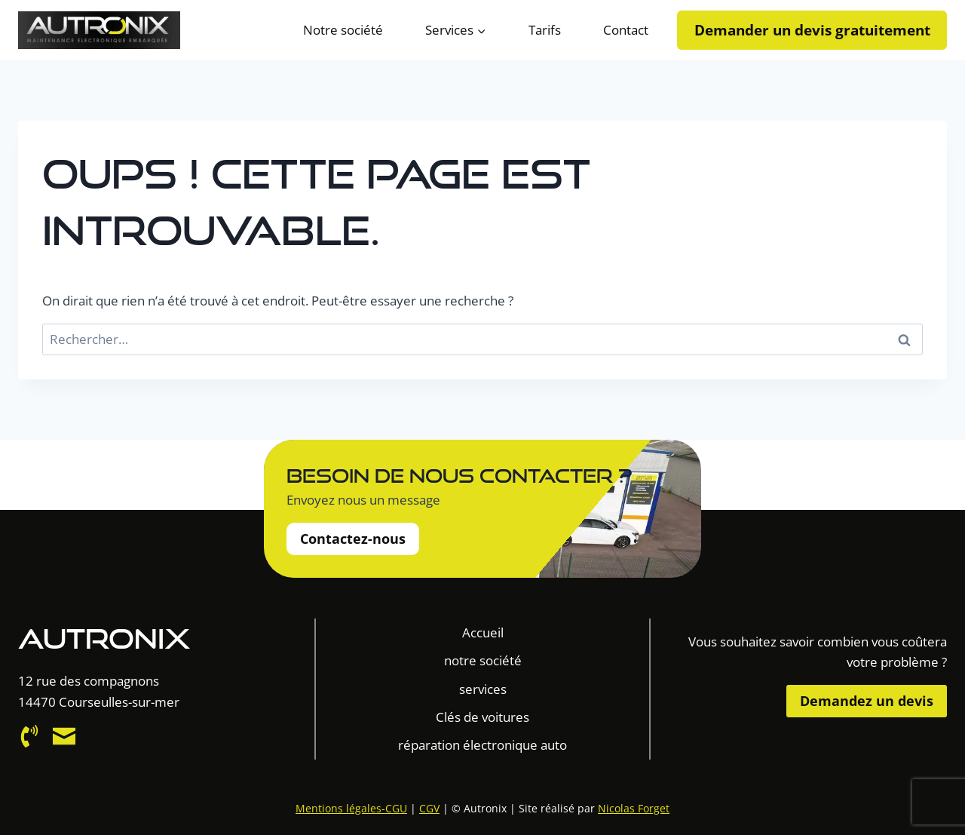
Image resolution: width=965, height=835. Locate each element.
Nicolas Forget (633, 808)
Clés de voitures (482, 717)
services (483, 689)
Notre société (343, 29)
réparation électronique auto (482, 745)
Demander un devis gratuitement (812, 29)
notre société (483, 660)
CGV (429, 808)
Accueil (483, 632)
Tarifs (544, 29)
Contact (625, 29)
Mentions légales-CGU (351, 808)
